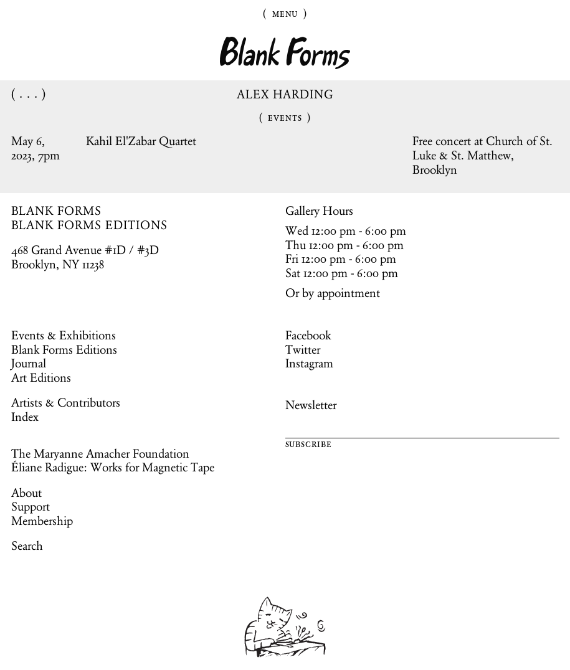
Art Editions (41, 377)
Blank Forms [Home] (285, 53)
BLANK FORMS (56, 210)
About (26, 492)
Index (25, 416)
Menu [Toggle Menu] (285, 13)
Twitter (302, 349)
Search (27, 545)
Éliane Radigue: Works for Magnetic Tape (112, 467)
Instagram (309, 363)
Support (30, 506)
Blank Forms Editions (64, 349)
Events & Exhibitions (63, 335)
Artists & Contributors (65, 402)
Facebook (308, 335)
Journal (28, 363)
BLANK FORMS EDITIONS (89, 225)
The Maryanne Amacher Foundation (100, 453)
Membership (42, 520)
